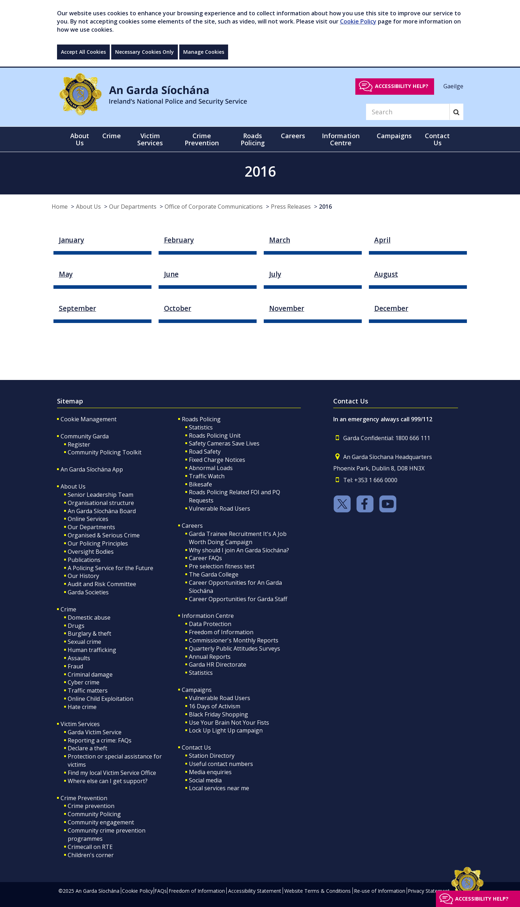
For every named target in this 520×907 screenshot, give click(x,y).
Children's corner (91, 855)
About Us (88, 206)
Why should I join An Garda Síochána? (239, 550)
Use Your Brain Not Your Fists (229, 722)
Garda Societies (88, 592)
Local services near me (219, 788)
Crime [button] (111, 135)
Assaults (79, 658)
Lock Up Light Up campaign (226, 730)
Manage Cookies (203, 51)
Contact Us (196, 747)
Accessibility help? (401, 86)
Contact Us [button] (437, 139)
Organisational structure (101, 503)
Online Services (88, 519)
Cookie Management (89, 419)
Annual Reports (210, 657)
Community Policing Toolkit (104, 452)
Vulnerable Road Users (219, 508)
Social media (205, 780)
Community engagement (101, 822)
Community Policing (94, 814)
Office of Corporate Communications (214, 206)
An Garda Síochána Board (102, 511)
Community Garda (85, 436)
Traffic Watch (207, 476)
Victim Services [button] (150, 139)
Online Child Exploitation (100, 699)
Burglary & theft (89, 633)
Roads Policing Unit (215, 435)
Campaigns (197, 690)
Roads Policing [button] (253, 139)
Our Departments (132, 206)
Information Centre (208, 616)
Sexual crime (84, 642)
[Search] (407, 112)
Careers (192, 526)
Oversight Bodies (91, 552)
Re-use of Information (379, 890)
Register (79, 444)
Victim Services (80, 724)
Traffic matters (88, 690)
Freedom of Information (221, 632)
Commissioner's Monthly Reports (233, 640)
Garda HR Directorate (217, 664)
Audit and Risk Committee (102, 584)
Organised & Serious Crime (104, 535)
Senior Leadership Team (100, 495)
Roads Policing (201, 419)
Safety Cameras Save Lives (224, 443)
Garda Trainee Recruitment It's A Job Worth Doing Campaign (238, 538)
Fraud (75, 666)
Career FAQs (205, 558)
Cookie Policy (358, 21)
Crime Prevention (84, 798)
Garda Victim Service (95, 732)
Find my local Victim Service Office (112, 773)
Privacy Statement (429, 890)
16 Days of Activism (214, 706)
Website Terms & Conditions (317, 890)
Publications (84, 560)
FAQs (160, 890)
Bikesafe (200, 484)
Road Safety (205, 451)
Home (60, 206)
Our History (83, 576)
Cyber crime (83, 682)
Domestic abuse (89, 617)
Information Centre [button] (341, 139)
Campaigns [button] (394, 135)
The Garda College (213, 574)
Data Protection (210, 624)
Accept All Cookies (83, 51)
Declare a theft (87, 748)
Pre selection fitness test (221, 566)
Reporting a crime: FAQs (100, 740)
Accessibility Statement (254, 890)
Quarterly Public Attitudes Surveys (234, 648)
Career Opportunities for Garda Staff (238, 599)
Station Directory (212, 756)
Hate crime (82, 707)
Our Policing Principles (98, 543)
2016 (325, 206)
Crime (68, 609)
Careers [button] (293, 135)
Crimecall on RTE (90, 847)
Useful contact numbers (221, 764)
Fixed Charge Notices (217, 460)
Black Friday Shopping (218, 714)
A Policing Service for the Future (110, 568)
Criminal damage (90, 674)
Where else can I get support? (108, 781)
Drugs (76, 626)
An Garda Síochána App (92, 469)
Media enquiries (210, 772)
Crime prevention (91, 806)
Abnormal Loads (211, 468)
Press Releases (291, 206)
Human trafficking (92, 650)
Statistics (201, 427)
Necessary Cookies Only (144, 51)
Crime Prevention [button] (202, 139)
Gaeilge (453, 86)
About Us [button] (79, 139)
